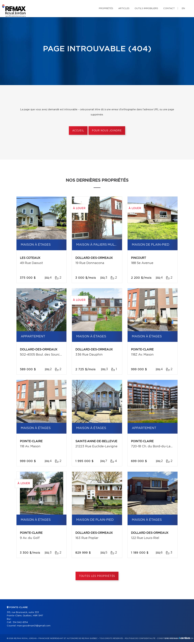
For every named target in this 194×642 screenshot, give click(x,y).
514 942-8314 (20, 622)
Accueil (78, 130)
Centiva (184, 638)
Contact (169, 8)
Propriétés (106, 8)
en (183, 8)
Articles (123, 8)
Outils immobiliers (146, 8)
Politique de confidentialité (140, 638)
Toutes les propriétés (97, 576)
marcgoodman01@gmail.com (33, 626)
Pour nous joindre (107, 130)
